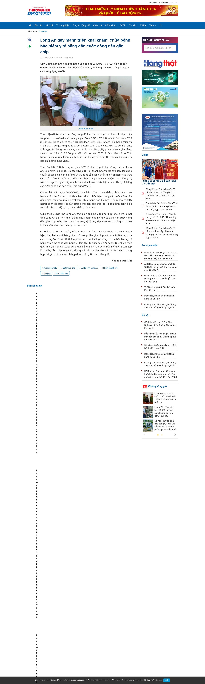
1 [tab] (158, 435)
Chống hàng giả (157, 386)
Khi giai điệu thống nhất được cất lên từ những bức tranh (101, 430)
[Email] (39, 657)
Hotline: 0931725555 (168, 2)
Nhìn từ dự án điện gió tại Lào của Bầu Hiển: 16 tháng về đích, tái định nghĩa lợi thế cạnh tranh (161, 255)
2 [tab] (162, 435)
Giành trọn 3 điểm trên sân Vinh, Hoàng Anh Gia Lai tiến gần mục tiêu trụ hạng (160, 278)
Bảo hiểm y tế (62, 273)
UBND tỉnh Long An (89, 267)
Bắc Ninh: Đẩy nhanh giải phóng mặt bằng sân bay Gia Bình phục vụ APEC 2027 (160, 336)
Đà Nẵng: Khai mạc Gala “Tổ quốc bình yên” (94, 515)
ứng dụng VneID (50, 267)
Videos (150, 25)
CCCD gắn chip (69, 267)
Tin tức (38, 25)
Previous (144, 434)
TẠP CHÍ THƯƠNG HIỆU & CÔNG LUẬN (101, 675)
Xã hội (141, 25)
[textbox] (159, 47)
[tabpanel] (42, 311)
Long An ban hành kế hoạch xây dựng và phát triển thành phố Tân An (126, 312)
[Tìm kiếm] (158, 25)
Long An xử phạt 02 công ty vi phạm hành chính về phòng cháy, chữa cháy (98, 312)
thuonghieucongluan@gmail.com (85, 653)
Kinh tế (48, 25)
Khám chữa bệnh (110, 267)
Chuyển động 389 (80, 25)
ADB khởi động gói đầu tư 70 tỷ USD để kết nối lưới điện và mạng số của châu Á (160, 266)
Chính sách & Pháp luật (103, 25)
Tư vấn (131, 25)
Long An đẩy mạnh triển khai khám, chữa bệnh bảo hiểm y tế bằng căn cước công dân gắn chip (84, 45)
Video (145, 154)
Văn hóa (43, 31)
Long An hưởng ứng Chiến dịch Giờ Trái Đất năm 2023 (69, 312)
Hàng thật (152, 2)
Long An (46, 273)
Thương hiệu (62, 25)
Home (32, 31)
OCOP (121, 25)
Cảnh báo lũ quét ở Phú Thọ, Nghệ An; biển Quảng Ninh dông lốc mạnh (160, 325)
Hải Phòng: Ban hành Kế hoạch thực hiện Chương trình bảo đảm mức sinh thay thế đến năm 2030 (160, 374)
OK (166, 680)
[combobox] (160, 48)
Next (175, 434)
